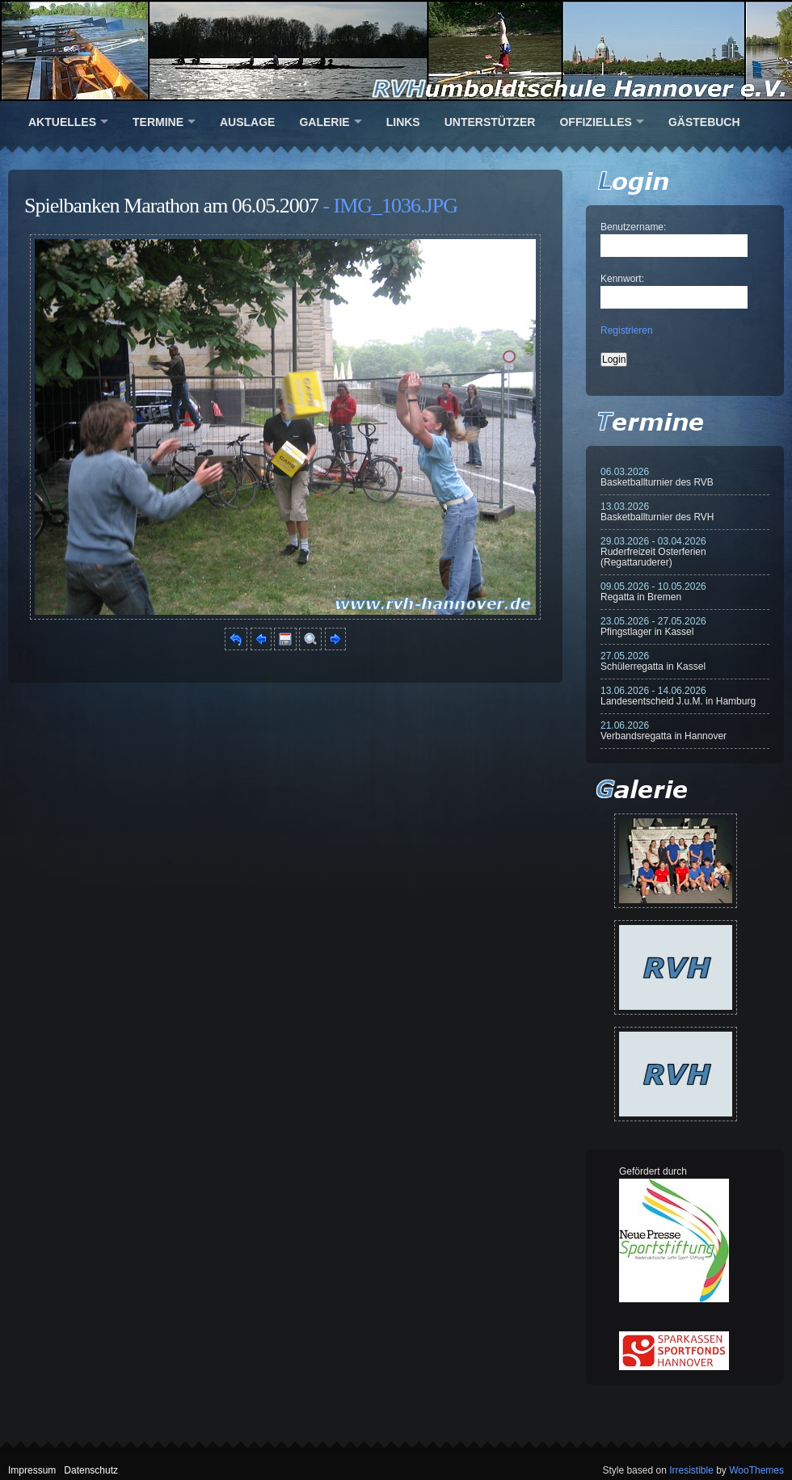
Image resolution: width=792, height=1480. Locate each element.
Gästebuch (704, 122)
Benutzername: (633, 227)
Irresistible (691, 1470)
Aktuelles (62, 122)
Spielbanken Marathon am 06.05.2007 (171, 205)
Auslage (247, 122)
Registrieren (626, 330)
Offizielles (595, 122)
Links (403, 122)
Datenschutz (91, 1470)
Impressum (32, 1470)
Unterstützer (490, 122)
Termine (158, 122)
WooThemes (756, 1470)
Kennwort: (622, 278)
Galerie (324, 122)
